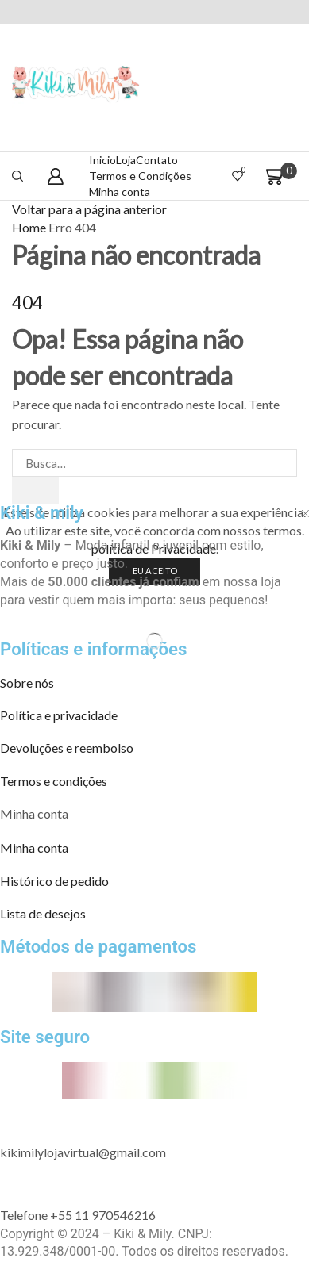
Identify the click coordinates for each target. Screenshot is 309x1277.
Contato (157, 160)
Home (29, 227)
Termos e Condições (140, 175)
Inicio (102, 160)
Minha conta (119, 191)
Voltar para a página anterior (89, 209)
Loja (126, 160)
